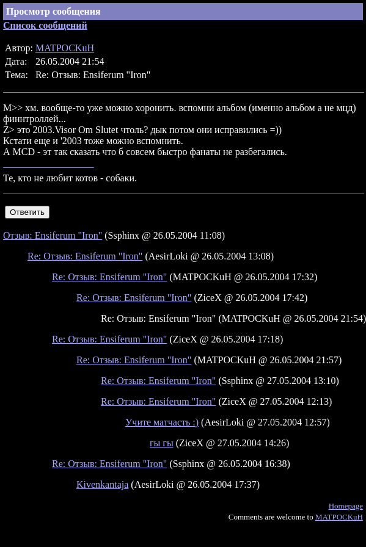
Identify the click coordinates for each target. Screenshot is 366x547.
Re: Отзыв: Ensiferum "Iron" (84, 256)
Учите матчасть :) (162, 422)
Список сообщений (45, 25)
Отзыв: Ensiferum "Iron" (52, 235)
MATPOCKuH (64, 48)
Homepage (346, 505)
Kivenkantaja (102, 484)
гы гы (162, 443)
